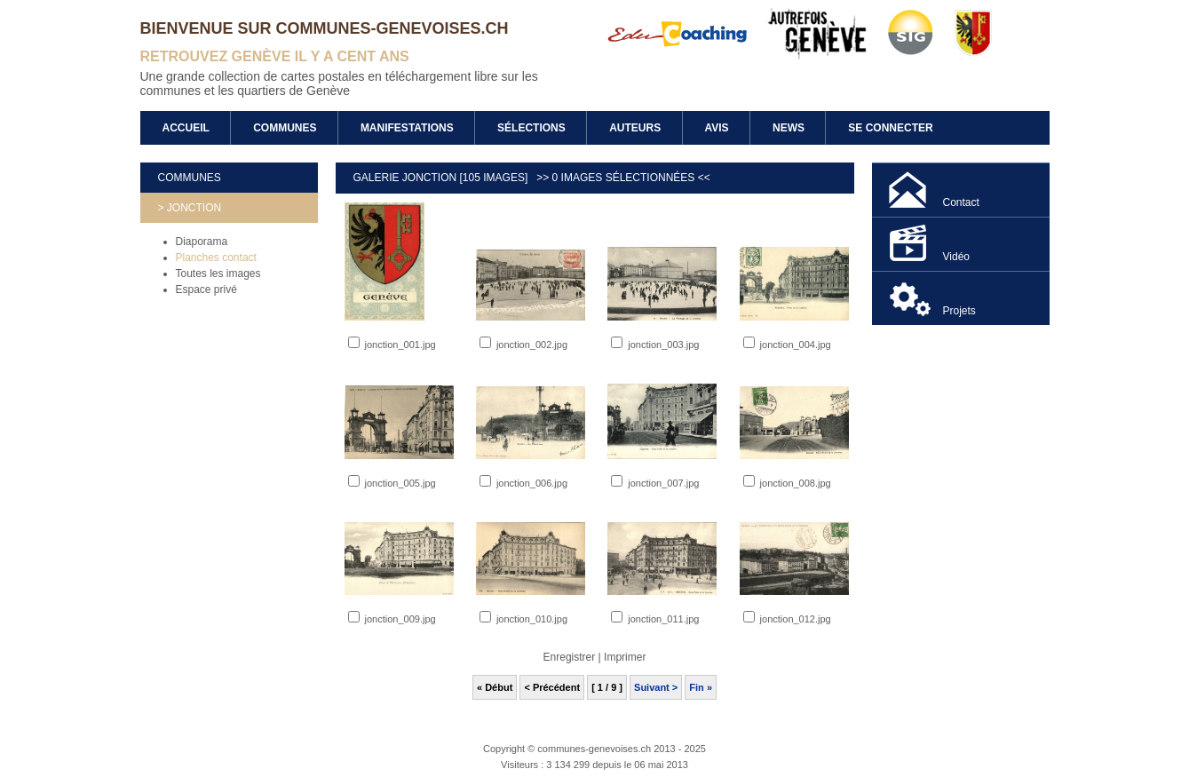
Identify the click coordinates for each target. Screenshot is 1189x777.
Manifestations (407, 128)
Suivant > (656, 687)
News (789, 128)
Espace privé (206, 289)
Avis (717, 128)
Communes (284, 128)
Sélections (531, 128)
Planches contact (216, 257)
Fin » (700, 687)
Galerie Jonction (406, 177)
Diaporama (202, 241)
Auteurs (635, 128)
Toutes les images (218, 273)
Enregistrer (569, 657)
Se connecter (890, 128)
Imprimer (625, 657)
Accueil (186, 128)
